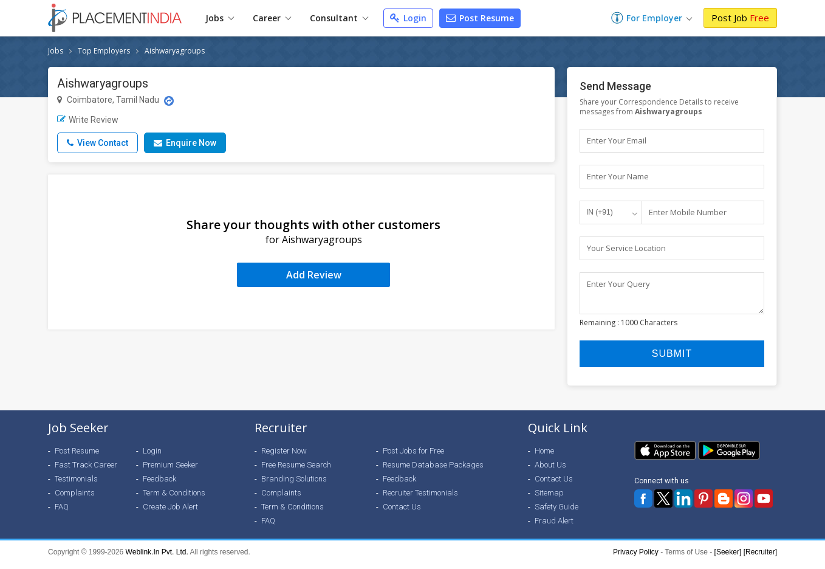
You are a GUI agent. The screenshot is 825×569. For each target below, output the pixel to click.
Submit (672, 359)
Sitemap (549, 498)
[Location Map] (169, 101)
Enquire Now (185, 143)
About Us (550, 470)
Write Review (87, 120)
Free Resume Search (296, 470)
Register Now (284, 456)
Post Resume (480, 18)
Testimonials (76, 484)
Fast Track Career (86, 470)
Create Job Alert (170, 512)
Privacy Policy (636, 557)
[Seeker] (728, 557)
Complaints (75, 498)
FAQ (62, 512)
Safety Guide (556, 512)
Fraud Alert (554, 526)
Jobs (219, 18)
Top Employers (104, 51)
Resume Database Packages (433, 470)
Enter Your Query (618, 283)
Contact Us (402, 512)
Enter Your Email (616, 140)
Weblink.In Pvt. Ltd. (157, 557)
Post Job (740, 18)
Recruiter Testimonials (420, 498)
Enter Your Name (618, 176)
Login (408, 18)
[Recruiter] (760, 557)
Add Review (313, 274)
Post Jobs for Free (413, 456)
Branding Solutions (294, 484)
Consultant (339, 18)
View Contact (97, 143)
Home (544, 456)
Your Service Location (626, 248)
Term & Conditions (174, 498)
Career (272, 18)
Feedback (159, 484)
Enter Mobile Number (688, 212)
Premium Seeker (170, 470)
